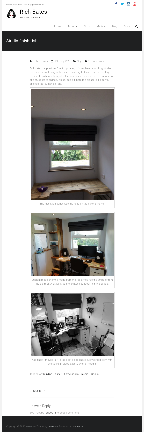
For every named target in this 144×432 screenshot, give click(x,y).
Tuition (71, 26)
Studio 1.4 (37, 390)
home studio (71, 374)
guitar (58, 374)
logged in (50, 412)
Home (57, 26)
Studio (95, 374)
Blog (114, 26)
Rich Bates (33, 11)
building (47, 374)
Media (100, 26)
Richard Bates (40, 61)
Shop (87, 26)
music (84, 374)
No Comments (96, 61)
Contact (128, 26)
